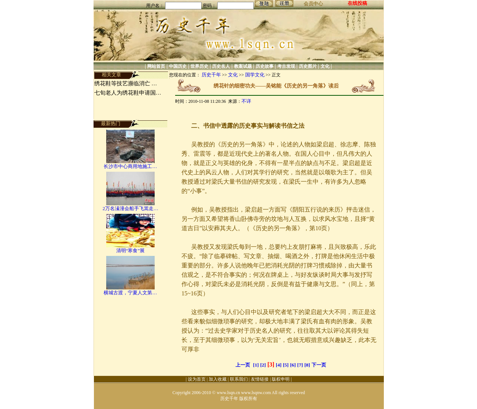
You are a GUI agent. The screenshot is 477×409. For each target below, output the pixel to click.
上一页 (243, 365)
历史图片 (308, 66)
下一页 (319, 365)
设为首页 (197, 379)
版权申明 (281, 379)
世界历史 (199, 66)
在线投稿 (357, 3)
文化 (324, 66)
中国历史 (178, 66)
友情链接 (260, 379)
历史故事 (265, 66)
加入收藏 (218, 379)
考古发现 (286, 66)
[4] (278, 365)
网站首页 (156, 66)
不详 (246, 101)
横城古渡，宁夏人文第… (130, 292)
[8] (307, 365)
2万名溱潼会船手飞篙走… (130, 208)
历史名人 (221, 66)
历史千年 (211, 74)
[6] (293, 365)
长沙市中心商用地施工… (130, 166)
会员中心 (313, 3)
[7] (300, 365)
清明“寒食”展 (130, 250)
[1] (256, 365)
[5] (285, 365)
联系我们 (239, 379)
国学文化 (255, 74)
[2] (263, 365)
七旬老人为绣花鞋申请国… (127, 93)
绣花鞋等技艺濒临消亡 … (125, 83)
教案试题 (243, 66)
